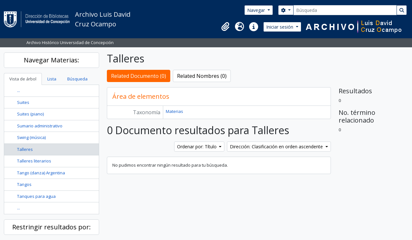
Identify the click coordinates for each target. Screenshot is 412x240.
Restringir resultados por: (51, 227)
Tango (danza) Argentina (41, 173)
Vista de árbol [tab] (22, 79)
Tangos (24, 184)
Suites (23, 102)
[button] (225, 27)
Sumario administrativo (39, 126)
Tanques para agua (36, 196)
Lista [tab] (51, 79)
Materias (174, 111)
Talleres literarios (34, 161)
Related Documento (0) (138, 75)
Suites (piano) (30, 114)
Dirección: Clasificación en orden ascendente (277, 146)
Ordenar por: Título (197, 146)
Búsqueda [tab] (77, 79)
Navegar (256, 10)
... (18, 90)
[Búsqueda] (345, 10)
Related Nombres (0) (202, 75)
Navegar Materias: (51, 60)
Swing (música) (31, 137)
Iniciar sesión (280, 27)
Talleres (25, 149)
